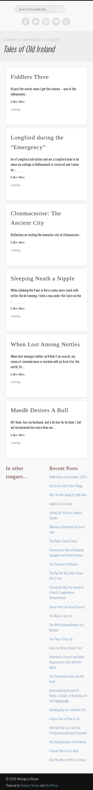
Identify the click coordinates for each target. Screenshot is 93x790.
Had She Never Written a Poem (67, 759)
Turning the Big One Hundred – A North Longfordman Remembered (67, 592)
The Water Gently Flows (63, 540)
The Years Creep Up (61, 638)
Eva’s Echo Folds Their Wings (65, 485)
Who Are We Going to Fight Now (68, 494)
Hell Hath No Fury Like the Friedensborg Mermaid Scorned (68, 730)
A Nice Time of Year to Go (64, 718)
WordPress (51, 785)
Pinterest (46, 22)
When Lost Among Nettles (45, 344)
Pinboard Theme (29, 785)
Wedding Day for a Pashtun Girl (67, 709)
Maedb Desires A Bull (39, 410)
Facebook (26, 22)
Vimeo (56, 22)
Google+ (66, 22)
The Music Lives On (60, 615)
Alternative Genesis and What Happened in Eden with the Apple (66, 662)
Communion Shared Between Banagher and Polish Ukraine (66, 552)
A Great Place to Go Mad (63, 750)
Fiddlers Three (30, 77)
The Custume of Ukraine (63, 564)
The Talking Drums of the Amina (67, 741)
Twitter (36, 22)
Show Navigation (75, 44)
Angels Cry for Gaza (60, 503)
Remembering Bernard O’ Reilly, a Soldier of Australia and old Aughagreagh (68, 695)
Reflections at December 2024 (68, 476)
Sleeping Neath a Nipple (43, 278)
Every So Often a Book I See (65, 647)
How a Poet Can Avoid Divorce (67, 606)
